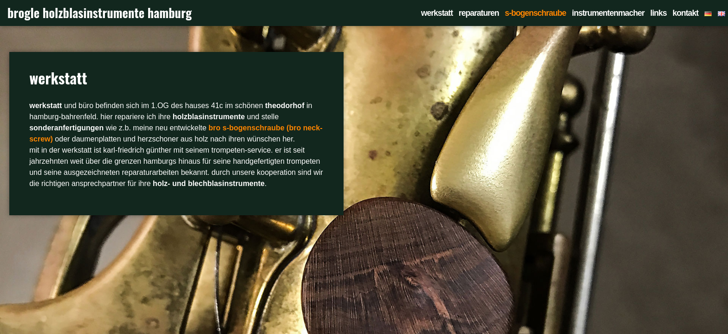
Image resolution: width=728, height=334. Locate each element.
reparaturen (479, 13)
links (658, 13)
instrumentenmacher (608, 13)
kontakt (685, 13)
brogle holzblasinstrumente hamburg (99, 13)
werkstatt (437, 13)
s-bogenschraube (535, 13)
